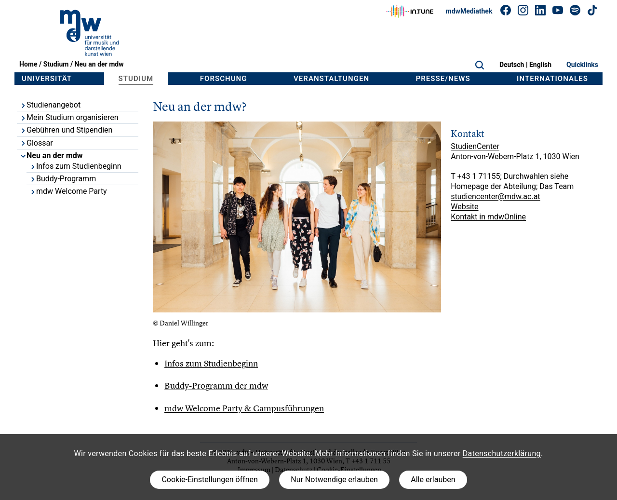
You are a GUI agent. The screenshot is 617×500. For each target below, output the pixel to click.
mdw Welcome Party (68, 191)
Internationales (552, 78)
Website (464, 206)
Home (28, 64)
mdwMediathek (469, 11)
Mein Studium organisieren (69, 117)
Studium (56, 64)
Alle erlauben (433, 479)
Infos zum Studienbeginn (75, 166)
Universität (47, 78)
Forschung (223, 78)
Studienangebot (50, 104)
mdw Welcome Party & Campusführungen (244, 408)
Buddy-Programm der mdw (216, 385)
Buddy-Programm (62, 178)
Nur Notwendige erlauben (334, 479)
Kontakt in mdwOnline (488, 216)
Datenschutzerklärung (502, 453)
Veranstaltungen (331, 78)
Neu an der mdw (99, 64)
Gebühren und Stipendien (66, 130)
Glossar (36, 143)
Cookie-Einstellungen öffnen (209, 479)
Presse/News (443, 78)
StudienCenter (475, 146)
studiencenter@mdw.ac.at (495, 196)
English (540, 64)
